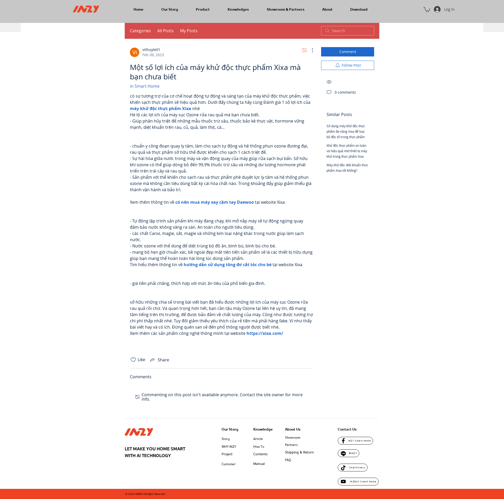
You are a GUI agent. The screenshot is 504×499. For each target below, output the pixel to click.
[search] (347, 30)
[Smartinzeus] (353, 467)
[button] (426, 9)
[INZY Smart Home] (355, 441)
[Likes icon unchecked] (133, 360)
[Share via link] (159, 360)
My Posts (189, 31)
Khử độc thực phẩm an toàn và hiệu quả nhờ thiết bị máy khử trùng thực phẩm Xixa (347, 150)
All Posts (165, 31)
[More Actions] (310, 50)
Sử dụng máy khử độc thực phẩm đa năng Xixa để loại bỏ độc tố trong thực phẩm (346, 131)
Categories (140, 31)
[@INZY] (348, 453)
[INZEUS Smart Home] (358, 481)
